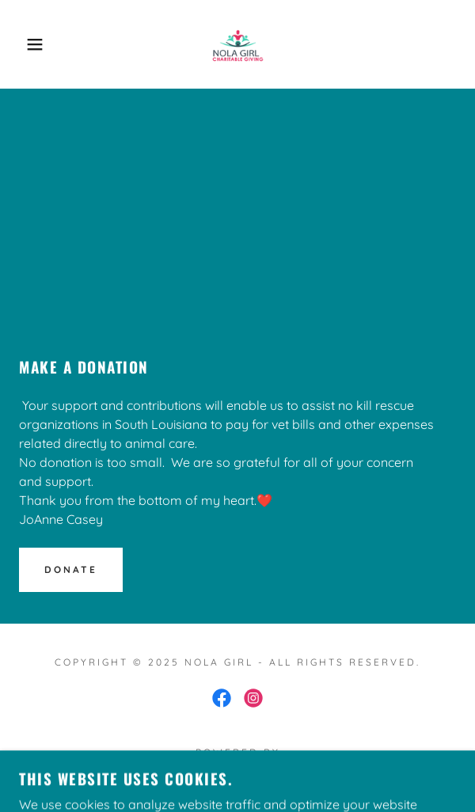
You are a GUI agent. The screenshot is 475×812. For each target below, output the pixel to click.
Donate (70, 569)
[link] (237, 44)
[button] (32, 44)
